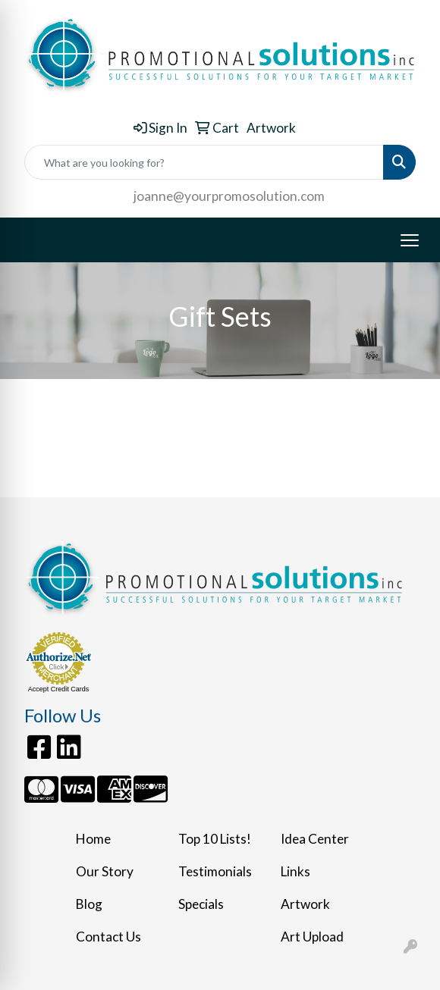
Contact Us (108, 937)
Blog (89, 904)
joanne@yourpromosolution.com (229, 196)
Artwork (305, 904)
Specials (201, 904)
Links (295, 871)
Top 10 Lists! (214, 839)
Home (93, 839)
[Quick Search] (204, 162)
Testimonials (215, 871)
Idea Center (315, 839)
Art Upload (312, 937)
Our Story (105, 871)
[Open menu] (409, 240)
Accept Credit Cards (59, 689)
